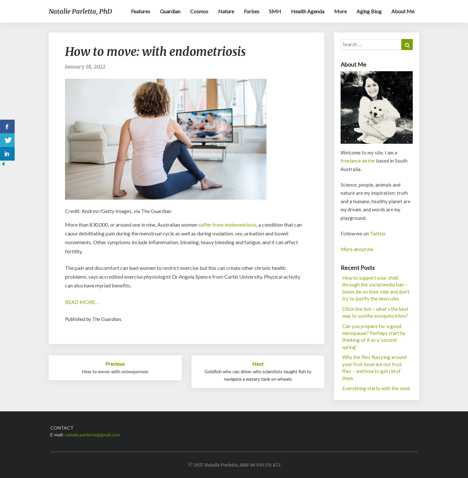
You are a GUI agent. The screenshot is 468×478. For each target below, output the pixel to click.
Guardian (170, 11)
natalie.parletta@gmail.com (92, 434)
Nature (226, 11)
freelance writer (358, 161)
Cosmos (199, 11)
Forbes (251, 11)
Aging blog (369, 11)
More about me (357, 249)
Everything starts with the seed (376, 388)
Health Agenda (307, 11)
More (340, 11)
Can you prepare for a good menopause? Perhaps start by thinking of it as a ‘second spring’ (374, 336)
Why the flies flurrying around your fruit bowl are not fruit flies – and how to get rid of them (374, 367)
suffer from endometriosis (227, 224)
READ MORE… (82, 302)
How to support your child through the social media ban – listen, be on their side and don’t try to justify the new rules (376, 288)
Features (140, 11)
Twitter (378, 233)
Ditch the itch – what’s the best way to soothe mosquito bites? (375, 312)
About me (402, 11)
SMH (275, 11)
